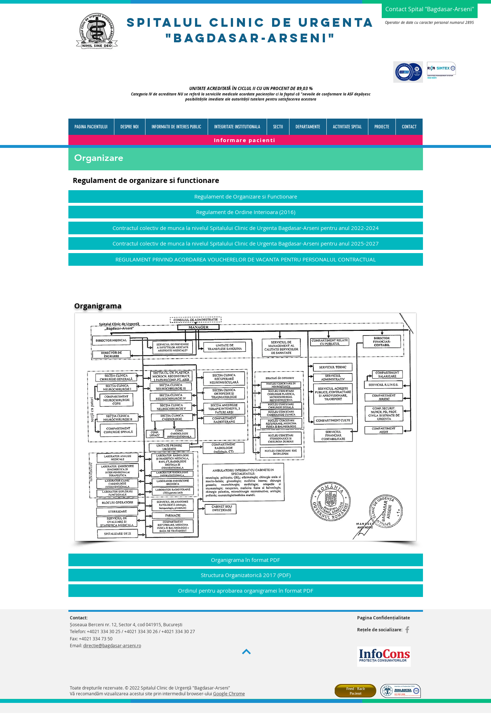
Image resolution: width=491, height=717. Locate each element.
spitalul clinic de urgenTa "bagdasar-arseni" (251, 30)
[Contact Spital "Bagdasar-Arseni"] (430, 9)
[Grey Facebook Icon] (407, 629)
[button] (176, 127)
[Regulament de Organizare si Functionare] (245, 196)
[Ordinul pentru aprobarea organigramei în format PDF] (245, 590)
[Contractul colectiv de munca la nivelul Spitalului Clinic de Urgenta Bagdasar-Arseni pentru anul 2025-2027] (245, 243)
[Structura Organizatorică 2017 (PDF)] (245, 575)
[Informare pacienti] (245, 140)
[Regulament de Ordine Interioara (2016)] (245, 212)
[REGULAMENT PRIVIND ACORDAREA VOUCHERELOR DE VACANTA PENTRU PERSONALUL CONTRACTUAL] (245, 259)
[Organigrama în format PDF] (245, 560)
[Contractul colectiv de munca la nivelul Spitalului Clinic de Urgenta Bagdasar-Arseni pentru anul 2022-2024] (245, 228)
